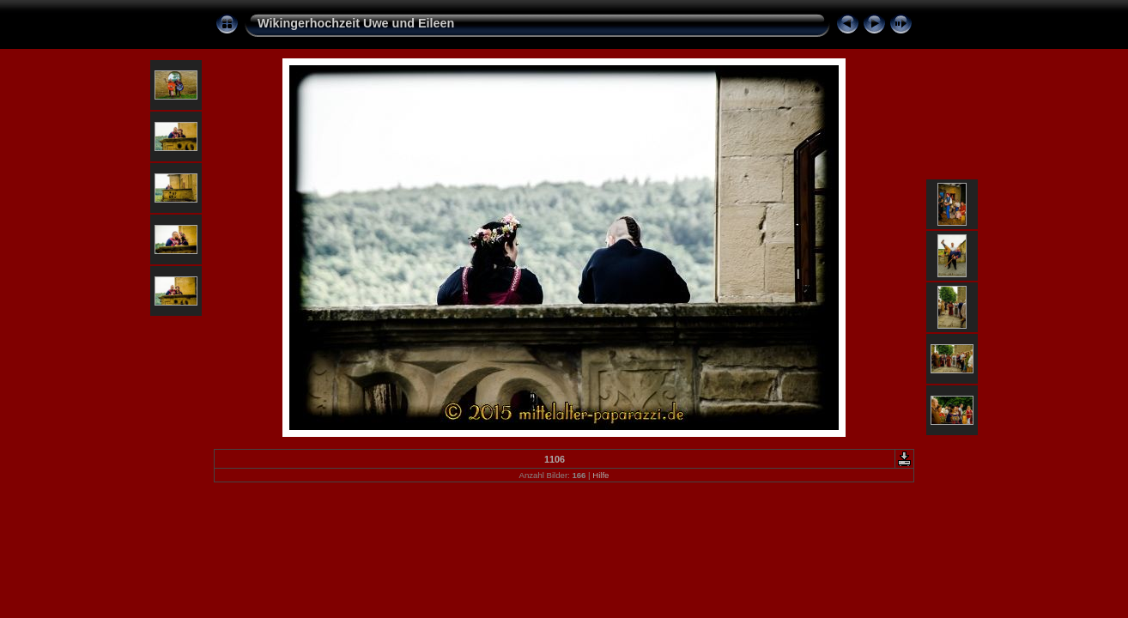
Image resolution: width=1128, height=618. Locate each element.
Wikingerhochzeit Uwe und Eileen (356, 23)
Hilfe (600, 475)
